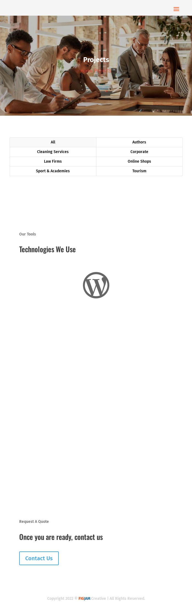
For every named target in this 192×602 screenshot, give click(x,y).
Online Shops (139, 161)
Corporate (139, 151)
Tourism (139, 171)
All (53, 142)
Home (87, 71)
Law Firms (53, 161)
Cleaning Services (53, 151)
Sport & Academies (53, 171)
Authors (139, 142)
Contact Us (39, 558)
